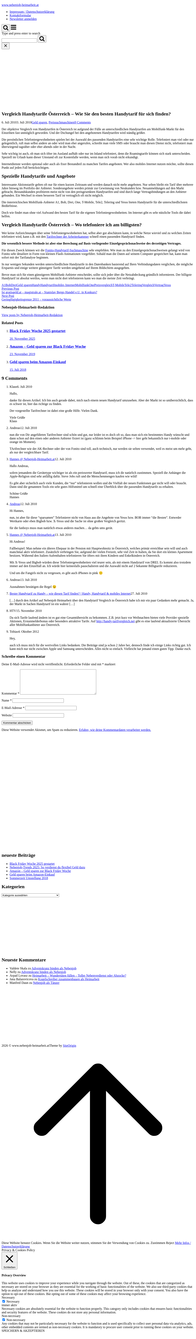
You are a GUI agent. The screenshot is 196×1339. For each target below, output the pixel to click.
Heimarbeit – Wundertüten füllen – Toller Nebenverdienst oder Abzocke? (79, 980)
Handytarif (47, 285)
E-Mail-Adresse (13, 712)
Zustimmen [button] (158, 1247)
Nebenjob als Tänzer (46, 987)
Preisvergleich (103, 285)
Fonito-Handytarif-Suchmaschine (66, 250)
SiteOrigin (69, 1050)
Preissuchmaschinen (62, 122)
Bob (8, 285)
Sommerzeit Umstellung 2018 (29, 883)
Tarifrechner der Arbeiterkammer (67, 236)
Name (7, 705)
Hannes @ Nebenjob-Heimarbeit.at (32, 459)
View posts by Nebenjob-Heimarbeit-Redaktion (32, 315)
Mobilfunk (82, 285)
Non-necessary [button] (11, 1320)
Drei (13, 285)
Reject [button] (170, 1247)
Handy (36, 285)
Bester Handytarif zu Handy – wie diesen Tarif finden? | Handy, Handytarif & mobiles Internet (70, 593)
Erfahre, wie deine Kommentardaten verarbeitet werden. (115, 734)
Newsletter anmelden (23, 19)
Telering (136, 285)
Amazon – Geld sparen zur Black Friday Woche (40, 875)
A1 (4, 285)
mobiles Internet (64, 285)
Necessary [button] (8, 1302)
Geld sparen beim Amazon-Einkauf (32, 879)
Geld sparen (39, 122)
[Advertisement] (98, 79)
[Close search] (6, 46)
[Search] (42, 39)
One (91, 285)
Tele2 (127, 285)
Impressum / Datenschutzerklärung (32, 11)
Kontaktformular (20, 15)
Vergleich (148, 285)
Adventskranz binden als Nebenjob (54, 973)
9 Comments (83, 122)
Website (7, 720)
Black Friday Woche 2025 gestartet (32, 868)
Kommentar (10, 698)
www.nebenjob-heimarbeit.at (20, 5)
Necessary (13, 1306)
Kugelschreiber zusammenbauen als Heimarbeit (68, 984)
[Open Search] (6, 28)
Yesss (167, 285)
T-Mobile (118, 285)
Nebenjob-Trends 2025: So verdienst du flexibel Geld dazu (47, 872)
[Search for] (19, 40)
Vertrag (159, 285)
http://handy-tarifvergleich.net (115, 621)
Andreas (15, 504)
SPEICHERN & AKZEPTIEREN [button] (23, 1335)
